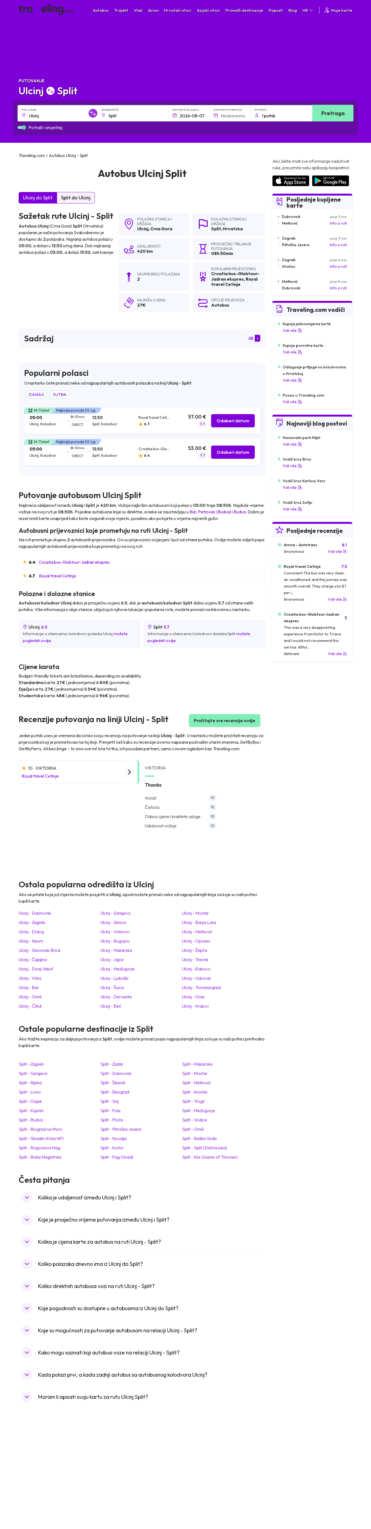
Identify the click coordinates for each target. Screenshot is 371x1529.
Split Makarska (197, 1064)
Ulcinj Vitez (30, 978)
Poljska (27, 1494)
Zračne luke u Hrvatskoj (292, 1454)
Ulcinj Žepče (194, 950)
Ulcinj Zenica (113, 922)
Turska (27, 1488)
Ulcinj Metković (197, 931)
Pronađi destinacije (244, 10)
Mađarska (30, 1454)
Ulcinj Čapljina (33, 959)
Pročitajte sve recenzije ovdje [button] (224, 720)
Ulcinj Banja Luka (199, 922)
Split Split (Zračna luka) (204, 1147)
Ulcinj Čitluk (30, 1006)
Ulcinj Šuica (112, 987)
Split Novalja (113, 1138)
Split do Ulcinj (75, 197)
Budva (240, 511)
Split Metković (196, 1082)
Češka (26, 1482)
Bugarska (29, 1465)
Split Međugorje (198, 1110)
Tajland (27, 1500)
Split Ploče (111, 1120)
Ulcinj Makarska (116, 950)
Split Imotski (194, 1092)
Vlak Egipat (198, 1459)
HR (308, 10)
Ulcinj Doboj (31, 931)
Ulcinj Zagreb (32, 922)
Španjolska (30, 1459)
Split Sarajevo (33, 1073)
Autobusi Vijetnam (120, 1477)
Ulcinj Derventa (116, 996)
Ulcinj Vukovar (196, 978)
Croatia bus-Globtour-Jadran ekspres (74, 562)
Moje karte (338, 10)
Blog (292, 10)
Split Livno (30, 1092)
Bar (192, 511)
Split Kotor (111, 1147)
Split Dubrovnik (115, 1073)
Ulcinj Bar (29, 987)
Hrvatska (233, 228)
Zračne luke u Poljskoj (290, 1500)
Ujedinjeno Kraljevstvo (40, 1477)
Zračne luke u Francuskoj (293, 1465)
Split (216, 228)
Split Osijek (30, 1101)
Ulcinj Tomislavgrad (201, 987)
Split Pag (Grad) (116, 1157)
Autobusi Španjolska (122, 1459)
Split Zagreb (31, 1064)
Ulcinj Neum (31, 941)
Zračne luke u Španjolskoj (294, 1459)
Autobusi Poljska (119, 1471)
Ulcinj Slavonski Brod (39, 950)
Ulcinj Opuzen (196, 941)
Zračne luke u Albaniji (290, 1494)
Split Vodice (194, 1120)
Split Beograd (114, 1092)
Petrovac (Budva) (214, 511)
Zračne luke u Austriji (289, 1488)
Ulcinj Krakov (195, 1006)
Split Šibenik (112, 1082)
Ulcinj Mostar (195, 913)
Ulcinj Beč (110, 1006)
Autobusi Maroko (119, 1465)
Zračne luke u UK (286, 1477)
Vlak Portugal (200, 1465)
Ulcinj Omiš (30, 996)
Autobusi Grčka (118, 1494)
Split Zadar (111, 1064)
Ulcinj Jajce (112, 959)
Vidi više (292, 330)
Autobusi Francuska (122, 1500)
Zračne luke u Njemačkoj (292, 1471)
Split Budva (31, 1120)
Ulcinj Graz (193, 996)
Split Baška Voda (199, 1138)
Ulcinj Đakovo (196, 969)
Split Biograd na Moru (40, 1129)
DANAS (36, 394)
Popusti (276, 10)
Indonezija (30, 1505)
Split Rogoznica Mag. (40, 1147)
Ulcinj (142, 228)
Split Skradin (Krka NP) (41, 1138)
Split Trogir (193, 1101)
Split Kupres (31, 1110)
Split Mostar (195, 1073)
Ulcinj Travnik (195, 959)
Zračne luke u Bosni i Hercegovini (300, 1505)
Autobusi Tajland (119, 1482)
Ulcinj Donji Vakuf (36, 969)
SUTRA (60, 394)
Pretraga (333, 113)
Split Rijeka (30, 1082)
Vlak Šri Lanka (200, 1471)
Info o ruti (338, 223)
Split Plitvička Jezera (120, 1129)
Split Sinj (109, 1101)
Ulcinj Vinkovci (114, 931)
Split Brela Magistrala (40, 1157)
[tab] (142, 421)
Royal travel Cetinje (57, 576)
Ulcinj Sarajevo (115, 913)
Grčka (26, 1471)
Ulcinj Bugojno (115, 941)
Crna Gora (161, 228)
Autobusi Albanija (119, 1454)
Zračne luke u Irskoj (288, 1482)
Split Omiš (193, 1129)
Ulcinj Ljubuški (114, 978)
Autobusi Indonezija (121, 1505)
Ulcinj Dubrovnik (35, 913)
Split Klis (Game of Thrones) (210, 1157)
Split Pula (110, 1110)
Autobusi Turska (118, 1488)
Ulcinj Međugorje (117, 969)
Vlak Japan (198, 1454)
